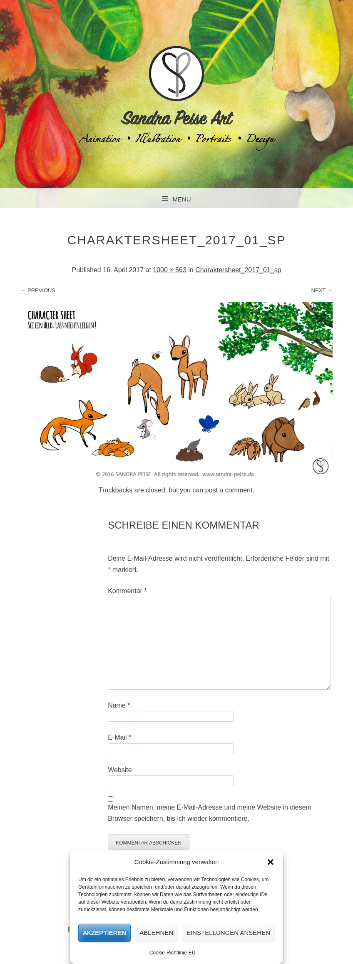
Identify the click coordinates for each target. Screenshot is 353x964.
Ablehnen (156, 932)
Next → (322, 290)
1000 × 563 (169, 269)
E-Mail (119, 737)
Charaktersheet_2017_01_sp (238, 269)
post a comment (229, 490)
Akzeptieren (104, 932)
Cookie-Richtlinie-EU (172, 953)
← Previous (37, 290)
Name (119, 705)
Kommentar (127, 590)
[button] (270, 862)
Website (120, 769)
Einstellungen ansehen (228, 932)
